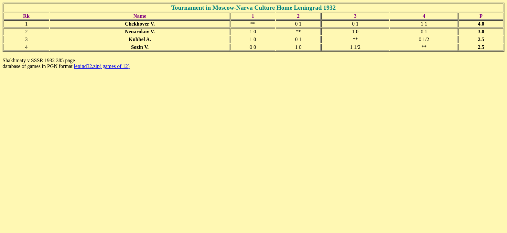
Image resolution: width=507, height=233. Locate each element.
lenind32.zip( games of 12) (101, 66)
